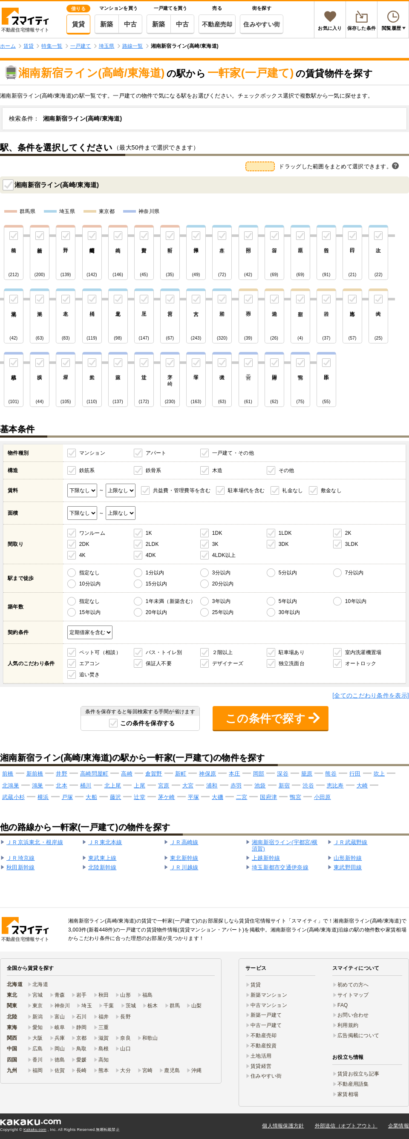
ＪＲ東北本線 (105, 842)
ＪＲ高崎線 (184, 842)
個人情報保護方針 (283, 1126)
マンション (92, 453)
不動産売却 (217, 24)
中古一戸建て (266, 1025)
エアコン (89, 663)
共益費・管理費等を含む (181, 490)
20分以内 (223, 584)
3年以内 (221, 601)
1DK (217, 533)
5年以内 (288, 601)
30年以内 (289, 612)
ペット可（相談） (100, 652)
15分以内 (156, 584)
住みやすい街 (261, 24)
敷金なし (331, 490)
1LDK (285, 533)
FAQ (342, 1005)
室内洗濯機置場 (363, 652)
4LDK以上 (224, 555)
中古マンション (269, 1005)
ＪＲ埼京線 (20, 858)
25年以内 (223, 612)
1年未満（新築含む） (171, 601)
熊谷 (331, 773)
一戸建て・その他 (233, 453)
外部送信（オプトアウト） (346, 1126)
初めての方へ (353, 985)
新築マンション (269, 995)
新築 (106, 24)
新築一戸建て (266, 1015)
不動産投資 (264, 1046)
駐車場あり (292, 652)
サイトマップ (353, 995)
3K (215, 544)
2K (348, 533)
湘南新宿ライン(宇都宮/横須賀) (285, 845)
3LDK (351, 544)
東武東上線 (102, 858)
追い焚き (89, 675)
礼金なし (292, 490)
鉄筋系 (87, 470)
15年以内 (90, 612)
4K (82, 555)
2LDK (152, 544)
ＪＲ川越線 (184, 867)
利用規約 (347, 1025)
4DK (151, 555)
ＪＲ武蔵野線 (351, 842)
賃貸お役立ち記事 (358, 1074)
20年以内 (156, 612)
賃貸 (78, 24)
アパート (156, 453)
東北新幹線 (184, 858)
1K (149, 533)
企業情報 (398, 1126)
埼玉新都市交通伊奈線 (280, 867)
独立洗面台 (292, 663)
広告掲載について (358, 1035)
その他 (286, 470)
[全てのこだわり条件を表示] (370, 695)
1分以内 (155, 573)
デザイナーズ (228, 663)
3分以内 (221, 573)
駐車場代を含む (246, 490)
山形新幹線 (348, 858)
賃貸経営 (261, 1066)
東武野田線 (348, 867)
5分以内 (288, 573)
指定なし (89, 573)
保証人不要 (159, 663)
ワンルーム (92, 533)
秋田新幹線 (20, 867)
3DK (284, 544)
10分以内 (90, 584)
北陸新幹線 (102, 867)
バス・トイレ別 (164, 652)
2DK (84, 544)
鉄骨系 (153, 470)
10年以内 (356, 601)
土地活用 (261, 1056)
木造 (217, 470)
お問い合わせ (353, 1015)
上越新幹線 (266, 858)
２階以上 (222, 652)
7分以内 (354, 573)
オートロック (361, 663)
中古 (130, 24)
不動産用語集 (353, 1084)
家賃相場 (347, 1094)
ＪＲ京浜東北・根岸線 (34, 842)
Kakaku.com (34, 1129)
